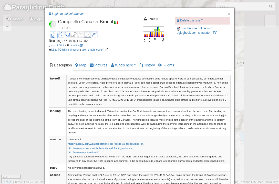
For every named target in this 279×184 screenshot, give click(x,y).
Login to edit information (67, 14)
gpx (84, 49)
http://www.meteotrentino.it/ (83, 152)
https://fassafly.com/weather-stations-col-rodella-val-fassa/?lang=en (105, 143)
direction (76, 45)
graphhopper (95, 49)
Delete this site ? (190, 20)
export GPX (57, 45)
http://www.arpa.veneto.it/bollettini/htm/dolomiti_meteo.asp (100, 148)
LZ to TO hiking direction (65, 49)
